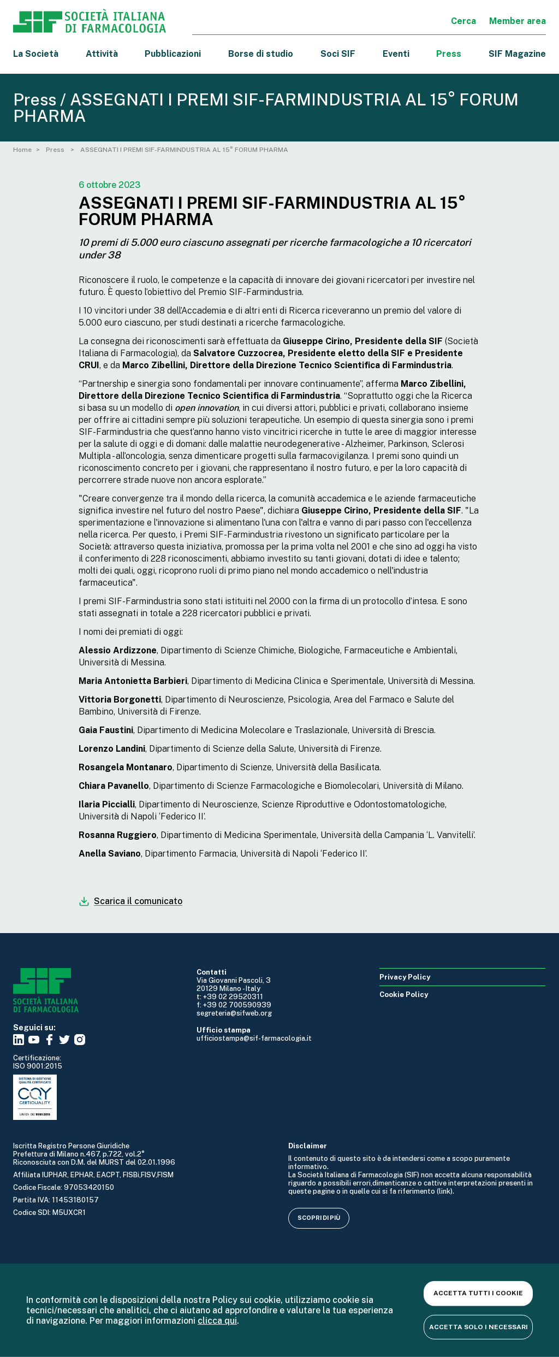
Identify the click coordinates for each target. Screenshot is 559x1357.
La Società (35, 54)
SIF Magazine (517, 54)
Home (22, 150)
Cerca (463, 21)
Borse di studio (260, 54)
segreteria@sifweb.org (234, 1013)
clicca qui (217, 1320)
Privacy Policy (404, 977)
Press (448, 54)
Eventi (396, 54)
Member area (517, 21)
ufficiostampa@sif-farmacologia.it (254, 1038)
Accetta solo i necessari (478, 1326)
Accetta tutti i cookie (478, 1293)
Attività (102, 54)
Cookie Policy (403, 994)
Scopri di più (319, 1217)
